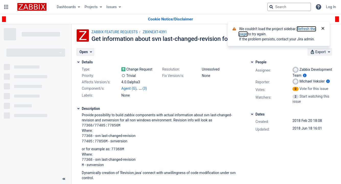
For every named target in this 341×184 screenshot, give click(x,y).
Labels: (87, 95)
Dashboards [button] (66, 7)
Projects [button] (91, 7)
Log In (331, 7)
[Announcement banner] (170, 19)
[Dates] (252, 114)
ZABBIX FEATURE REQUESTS (114, 32)
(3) (145, 88)
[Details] (78, 62)
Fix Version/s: (173, 76)
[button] (6, 7)
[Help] (318, 7)
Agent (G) (128, 88)
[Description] (78, 108)
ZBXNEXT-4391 (155, 32)
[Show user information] (305, 75)
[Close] (322, 28)
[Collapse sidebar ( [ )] (64, 179)
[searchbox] (289, 7)
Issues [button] (111, 7)
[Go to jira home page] (32, 7)
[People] (252, 62)
